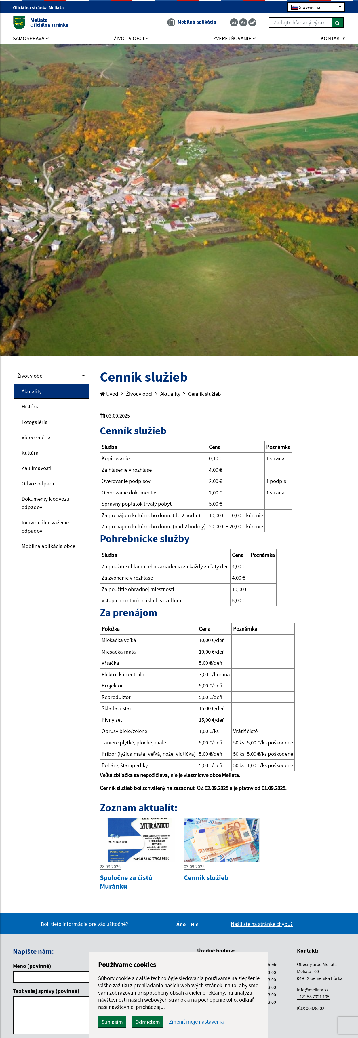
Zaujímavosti (37, 467)
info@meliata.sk (313, 990)
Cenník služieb (204, 393)
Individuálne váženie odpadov (45, 526)
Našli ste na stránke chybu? (262, 924)
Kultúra (30, 452)
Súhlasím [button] (112, 1021)
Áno (182, 924)
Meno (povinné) (32, 966)
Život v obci (30, 375)
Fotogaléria (35, 421)
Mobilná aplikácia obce (48, 545)
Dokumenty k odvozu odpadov (45, 503)
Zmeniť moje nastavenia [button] (196, 1021)
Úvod (109, 393)
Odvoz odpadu (39, 483)
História (31, 406)
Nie (195, 924)
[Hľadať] (338, 22)
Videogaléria (36, 437)
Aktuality (32, 391)
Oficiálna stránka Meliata (41, 7)
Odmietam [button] (147, 1021)
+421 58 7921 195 (313, 996)
